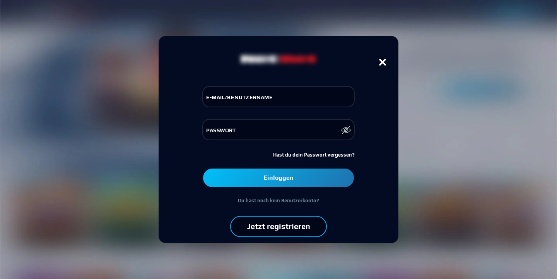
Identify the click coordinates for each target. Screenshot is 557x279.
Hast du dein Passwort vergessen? (314, 155)
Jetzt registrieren (278, 226)
